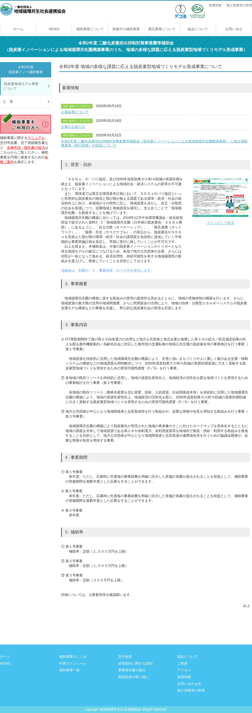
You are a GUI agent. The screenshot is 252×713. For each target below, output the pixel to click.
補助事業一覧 (69, 670)
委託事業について (162, 29)
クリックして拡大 (220, 201)
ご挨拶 (182, 663)
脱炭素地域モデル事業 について (24, 86)
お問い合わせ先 (189, 684)
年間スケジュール (73, 663)
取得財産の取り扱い (133, 677)
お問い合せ (233, 29)
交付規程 (125, 656)
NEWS (54, 29)
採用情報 (215, 5)
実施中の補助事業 (126, 29)
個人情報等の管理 (239, 5)
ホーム (18, 29)
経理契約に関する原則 (135, 663)
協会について (198, 29)
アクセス (184, 670)
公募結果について (75, 112)
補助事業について (90, 29)
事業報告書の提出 (132, 670)
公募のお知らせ (73, 127)
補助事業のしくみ (73, 656)
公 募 (8, 101)
